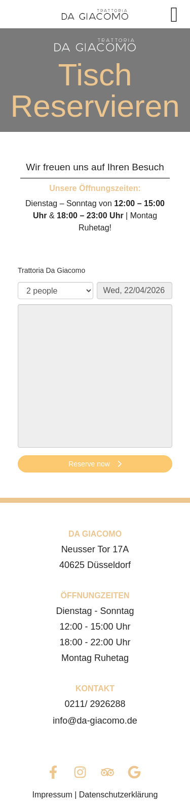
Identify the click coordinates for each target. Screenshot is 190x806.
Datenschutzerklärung (118, 794)
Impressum (52, 794)
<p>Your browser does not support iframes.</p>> (95, 370)
